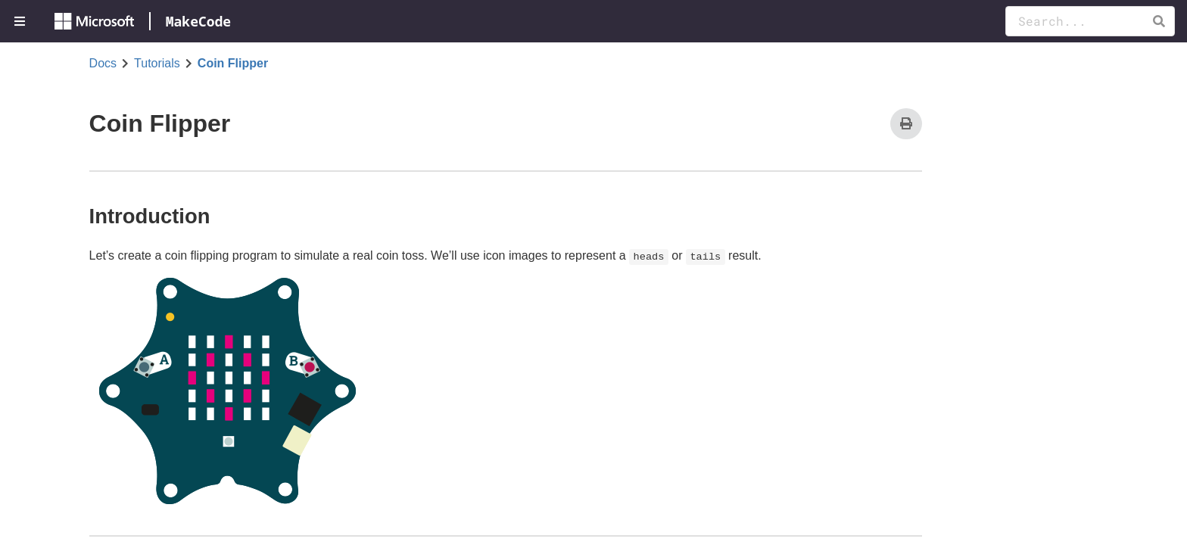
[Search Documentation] (1090, 21)
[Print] (905, 123)
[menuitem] (21, 21)
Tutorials (157, 64)
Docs (103, 64)
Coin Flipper (233, 64)
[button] (1158, 21)
